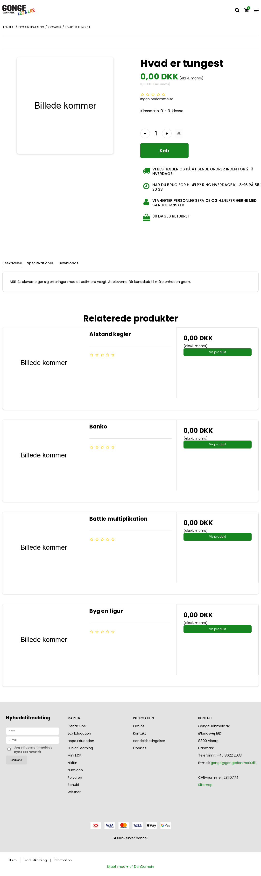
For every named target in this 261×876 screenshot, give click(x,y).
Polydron (75, 777)
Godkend (16, 760)
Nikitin (72, 762)
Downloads (68, 263)
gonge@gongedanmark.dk (233, 762)
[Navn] (32, 731)
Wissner (74, 792)
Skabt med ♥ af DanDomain (130, 866)
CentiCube (77, 726)
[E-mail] (32, 739)
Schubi (73, 784)
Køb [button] (164, 150)
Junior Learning (80, 748)
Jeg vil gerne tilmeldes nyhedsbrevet (37, 749)
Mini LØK (74, 755)
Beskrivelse (12, 263)
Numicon (75, 770)
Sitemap (205, 784)
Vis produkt (217, 352)
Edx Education (79, 733)
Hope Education (81, 740)
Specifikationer (40, 263)
